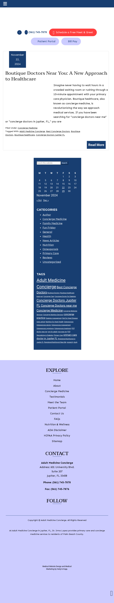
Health (47, 236)
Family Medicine (52, 223)
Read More (96, 145)
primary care (83, 530)
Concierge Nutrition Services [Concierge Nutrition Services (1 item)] (53, 315)
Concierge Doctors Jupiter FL (50, 135)
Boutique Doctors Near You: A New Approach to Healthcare (56, 76)
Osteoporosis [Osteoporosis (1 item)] (68, 322)
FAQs (57, 418)
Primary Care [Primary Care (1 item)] (58, 335)
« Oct (39, 200)
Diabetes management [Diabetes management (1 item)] (54, 318)
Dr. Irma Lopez (60, 530)
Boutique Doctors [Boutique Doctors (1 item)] (54, 293)
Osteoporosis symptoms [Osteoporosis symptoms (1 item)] (45, 328)
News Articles (51, 240)
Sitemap (57, 441)
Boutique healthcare (24, 135)
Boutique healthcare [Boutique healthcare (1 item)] (67, 293)
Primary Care (51, 253)
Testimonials (57, 396)
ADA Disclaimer (57, 430)
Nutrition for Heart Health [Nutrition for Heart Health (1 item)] (55, 322)
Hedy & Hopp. (62, 569)
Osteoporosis (50, 249)
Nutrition (48, 244)
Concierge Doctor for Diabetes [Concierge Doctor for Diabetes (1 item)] (65, 296)
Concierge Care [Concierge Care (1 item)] (48, 296)
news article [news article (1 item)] (41, 322)
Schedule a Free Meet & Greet (73, 33)
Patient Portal (46, 41)
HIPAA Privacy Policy (57, 435)
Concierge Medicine (27, 128)
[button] (111, 593)
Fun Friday (49, 227)
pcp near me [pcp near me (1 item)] (62, 332)
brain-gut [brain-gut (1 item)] (40, 296)
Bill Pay (72, 41)
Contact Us (57, 413)
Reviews (47, 257)
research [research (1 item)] (70, 342)
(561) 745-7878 (61, 482)
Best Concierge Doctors (58, 131)
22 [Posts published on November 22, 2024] (63, 187)
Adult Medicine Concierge (32, 131)
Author (47, 214)
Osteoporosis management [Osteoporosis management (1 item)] (61, 325)
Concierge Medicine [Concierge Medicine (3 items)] (50, 310)
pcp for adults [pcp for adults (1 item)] (52, 332)
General (47, 231)
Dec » (46, 200)
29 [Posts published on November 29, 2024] (63, 191)
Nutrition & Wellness (57, 424)
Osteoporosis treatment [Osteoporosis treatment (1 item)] (62, 328)
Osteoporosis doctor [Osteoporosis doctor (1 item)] (44, 325)
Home (57, 380)
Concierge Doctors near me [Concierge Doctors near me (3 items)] (59, 305)
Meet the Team (57, 402)
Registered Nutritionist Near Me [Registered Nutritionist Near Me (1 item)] (55, 342)
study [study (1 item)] (75, 342)
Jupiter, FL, (46, 530)
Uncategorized (52, 261)
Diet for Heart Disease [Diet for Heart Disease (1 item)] (70, 318)
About (57, 385)
